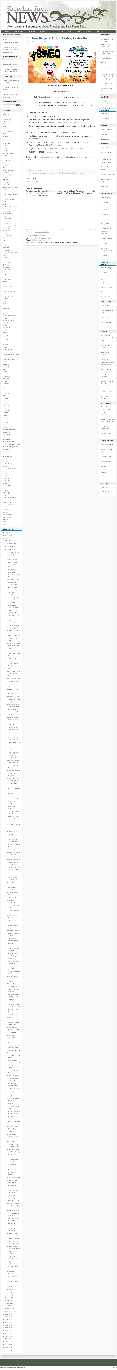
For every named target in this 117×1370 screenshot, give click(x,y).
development (7, 214)
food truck (6, 247)
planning (5, 374)
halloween (6, 277)
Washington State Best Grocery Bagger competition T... (13, 1129)
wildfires (5, 519)
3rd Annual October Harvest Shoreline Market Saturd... (13, 1022)
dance (5, 209)
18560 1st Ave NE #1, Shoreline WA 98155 (65, 122)
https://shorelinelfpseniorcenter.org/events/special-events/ (62, 149)
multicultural (6, 340)
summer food (7, 480)
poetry (5, 381)
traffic (4, 500)
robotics (5, 422)
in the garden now (8, 306)
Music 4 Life (104, 219)
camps (5, 155)
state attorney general (9, 468)
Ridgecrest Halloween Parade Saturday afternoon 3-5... (13, 1101)
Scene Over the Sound (13, 1177)
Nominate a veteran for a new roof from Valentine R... (13, 638)
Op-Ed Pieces (105, 139)
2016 (7, 1331)
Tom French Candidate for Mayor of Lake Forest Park (13, 1190)
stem (4, 471)
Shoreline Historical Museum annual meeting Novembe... (13, 1236)
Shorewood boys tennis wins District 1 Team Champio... (14, 699)
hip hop (5, 281)
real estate (6, 405)
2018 (7, 1325)
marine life (6, 330)
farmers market (7, 235)
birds (4, 141)
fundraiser (45, 173)
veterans (5, 509)
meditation (6, 332)
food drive (6, 245)
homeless (6, 294)
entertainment (7, 228)
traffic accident (7, 502)
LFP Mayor (6, 121)
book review (6, 146)
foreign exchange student (10, 252)
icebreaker (6, 303)
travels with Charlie (9, 505)
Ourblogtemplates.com (19, 1367)
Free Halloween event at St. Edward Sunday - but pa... (13, 826)
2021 (7, 1317)
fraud (4, 255)
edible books (7, 218)
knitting (5, 318)
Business (32, 31)
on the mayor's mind (9, 359)
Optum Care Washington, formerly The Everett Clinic (107, 362)
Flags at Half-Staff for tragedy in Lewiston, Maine (13, 971)
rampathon (6, 403)
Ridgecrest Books (106, 287)
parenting (6, 366)
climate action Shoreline (10, 187)
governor (5, 272)
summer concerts (8, 478)
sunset (5, 483)
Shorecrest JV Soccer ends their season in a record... (13, 933)
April (8, 1303)
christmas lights (7, 175)
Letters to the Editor (107, 129)
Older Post (92, 229)
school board (7, 434)
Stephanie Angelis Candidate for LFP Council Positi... (13, 1030)
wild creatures (7, 517)
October (9, 549)
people (5, 371)
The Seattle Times (106, 466)
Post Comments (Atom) (42, 232)
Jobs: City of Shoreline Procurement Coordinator (13, 847)
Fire (69, 31)
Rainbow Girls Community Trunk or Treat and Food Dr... (13, 1198)
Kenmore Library (106, 268)
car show (6, 163)
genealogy (6, 267)
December (10, 544)
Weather (99, 31)
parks (4, 369)
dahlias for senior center (10, 206)
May (8, 1300)
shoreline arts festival (9, 442)
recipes (5, 408)
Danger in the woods (13, 750)
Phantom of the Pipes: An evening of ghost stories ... (13, 1055)
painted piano (7, 364)
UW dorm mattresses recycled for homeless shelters (13, 963)
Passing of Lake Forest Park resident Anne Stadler (13, 673)
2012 (7, 1341)
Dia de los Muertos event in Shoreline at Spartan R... (13, 788)
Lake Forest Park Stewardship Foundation (106, 231)
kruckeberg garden (8, 320)
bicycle (5, 138)
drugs (5, 216)
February (10, 1308)
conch (5, 197)
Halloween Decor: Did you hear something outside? (13, 1284)
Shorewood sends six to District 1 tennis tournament (13, 1213)
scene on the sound (9, 430)
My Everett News (106, 461)
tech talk (5, 490)
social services (7, 459)
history (5, 284)
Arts (52, 31)
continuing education (9, 199)
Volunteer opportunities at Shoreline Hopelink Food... (13, 1093)
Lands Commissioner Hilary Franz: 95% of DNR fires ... (13, 948)
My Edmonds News (107, 444)
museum (5, 345)
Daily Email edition (33, 242)
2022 (7, 1314)
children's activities (8, 170)
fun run (5, 257)
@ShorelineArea (38, 240)
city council (6, 180)
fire (4, 240)
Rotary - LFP (105, 224)
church (5, 177)
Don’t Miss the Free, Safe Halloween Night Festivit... (13, 918)
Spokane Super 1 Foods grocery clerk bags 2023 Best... (13, 895)
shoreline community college (11, 444)
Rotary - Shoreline (106, 238)
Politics (42, 31)
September (10, 1289)
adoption (5, 126)
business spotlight (8, 153)
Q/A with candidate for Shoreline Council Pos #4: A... (13, 819)
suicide (5, 476)
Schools (88, 31)
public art (6, 398)
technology (6, 493)
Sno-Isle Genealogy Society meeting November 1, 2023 (13, 719)
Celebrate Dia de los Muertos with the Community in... (13, 781)
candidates (6, 160)
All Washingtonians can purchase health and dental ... (14, 646)
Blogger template (3, 1367)
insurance (6, 308)
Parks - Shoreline (106, 322)
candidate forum (8, 158)
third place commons (9, 497)
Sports (78, 31)
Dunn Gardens (7, 119)
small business (7, 456)
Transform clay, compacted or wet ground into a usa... (13, 605)
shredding (6, 451)
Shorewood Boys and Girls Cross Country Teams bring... (13, 1152)
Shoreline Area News (42, 238)
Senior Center (7, 124)
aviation (5, 136)
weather (5, 512)
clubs (4, 189)
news (4, 352)
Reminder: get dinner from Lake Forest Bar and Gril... (13, 1183)
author (5, 133)
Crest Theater (105, 147)
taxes (4, 488)
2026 (7, 533)
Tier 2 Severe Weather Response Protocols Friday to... (13, 997)
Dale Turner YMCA (106, 214)
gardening (6, 265)
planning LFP (7, 376)
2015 (7, 1333)
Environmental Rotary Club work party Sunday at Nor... (13, 877)
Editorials (104, 134)
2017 (7, 1328)
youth (4, 524)
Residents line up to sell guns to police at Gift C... (13, 1121)
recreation (6, 410)
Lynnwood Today (106, 456)
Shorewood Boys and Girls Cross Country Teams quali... (13, 707)
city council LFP (8, 182)
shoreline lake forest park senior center (71, 173)
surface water (7, 485)
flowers (5, 243)
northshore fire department (11, 354)
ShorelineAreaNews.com (35, 236)
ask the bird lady (8, 131)
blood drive (6, 143)
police (5, 386)
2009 (7, 1350)
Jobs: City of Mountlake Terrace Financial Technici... (14, 1114)
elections (5, 223)
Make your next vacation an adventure (11, 1172)
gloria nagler (6, 269)
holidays (5, 289)
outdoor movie (7, 362)
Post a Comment (32, 181)
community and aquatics (10, 194)
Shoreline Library (106, 292)
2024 (7, 538)
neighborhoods (7, 349)
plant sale (6, 379)
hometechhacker (8, 296)
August (9, 1292)
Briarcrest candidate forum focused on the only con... (13, 1078)
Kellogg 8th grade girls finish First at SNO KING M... (13, 979)
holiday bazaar (7, 286)
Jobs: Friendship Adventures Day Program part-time (13, 1086)
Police (61, 31)
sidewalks (6, 454)
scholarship (6, 432)
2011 (7, 1344)
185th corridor (7, 114)
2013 (7, 1339)
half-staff (5, 274)
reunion (5, 417)
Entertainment (18, 31)
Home (7, 31)
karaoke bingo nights (9, 315)
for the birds (6, 250)
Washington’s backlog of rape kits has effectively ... (13, 554)
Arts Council (104, 202)
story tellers (6, 473)
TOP (116, 1367)
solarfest (5, 461)
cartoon (5, 165)
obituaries (6, 357)
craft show (6, 201)
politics (5, 388)
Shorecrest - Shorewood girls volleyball (12, 1159)
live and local (7, 328)
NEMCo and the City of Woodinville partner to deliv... (13, 956)
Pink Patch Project (12, 984)
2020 (7, 1319)
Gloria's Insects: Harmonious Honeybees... (11, 1228)
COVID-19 (6, 117)
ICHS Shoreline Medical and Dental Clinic (107, 338)
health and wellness (9, 279)
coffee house (7, 192)
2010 (7, 1347)
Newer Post (29, 229)
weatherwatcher (8, 514)
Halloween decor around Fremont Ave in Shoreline (13, 989)
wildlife (5, 522)
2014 (7, 1336)
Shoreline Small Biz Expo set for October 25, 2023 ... (14, 1249)
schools (5, 437)
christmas (6, 172)
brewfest (5, 148)
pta (4, 395)
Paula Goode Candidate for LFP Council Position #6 (13, 1004)
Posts (104, 487)
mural (5, 342)
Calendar (104, 114)
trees (4, 507)
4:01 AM (42, 170)
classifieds (6, 184)
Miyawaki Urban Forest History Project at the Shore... (13, 745)
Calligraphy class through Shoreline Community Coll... (13, 625)
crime (4, 204)
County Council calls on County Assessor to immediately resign (107, 76)
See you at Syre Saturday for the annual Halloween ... (13, 1136)
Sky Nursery (104, 327)
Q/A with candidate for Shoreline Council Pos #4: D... (13, 811)
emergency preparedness (10, 226)
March (9, 1306)
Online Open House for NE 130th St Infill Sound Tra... (13, 1221)
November (10, 546)
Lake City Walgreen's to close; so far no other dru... (13, 1266)
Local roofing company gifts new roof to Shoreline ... (13, 1205)
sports (5, 466)
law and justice (7, 323)
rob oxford (6, 420)
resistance (6, 415)
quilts (4, 400)
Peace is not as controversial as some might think (12, 737)
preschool (6, 393)
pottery (5, 391)
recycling (5, 412)
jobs (4, 313)
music (5, 347)
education (6, 221)
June (8, 1297)
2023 (7, 541)
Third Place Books (106, 297)
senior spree (6, 439)
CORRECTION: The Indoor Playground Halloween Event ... (13, 1048)
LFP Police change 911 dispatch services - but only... (13, 941)
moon (5, 337)
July (8, 1295)
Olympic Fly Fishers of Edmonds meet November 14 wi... (13, 612)
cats (4, 167)
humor (5, 301)
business (5, 150)
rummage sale (7, 427)
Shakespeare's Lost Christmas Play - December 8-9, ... (13, 691)
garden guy (6, 262)
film (4, 238)
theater (5, 495)
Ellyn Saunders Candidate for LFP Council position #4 (13, 1144)
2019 (7, 1322)
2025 (7, 535)
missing (5, 335)
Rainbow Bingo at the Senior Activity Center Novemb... (13, 755)
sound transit (7, 463)
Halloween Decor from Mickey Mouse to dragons (13, 925)
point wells (6, 383)
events (5, 233)
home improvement (9, 291)
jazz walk (6, 311)
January (9, 1311)
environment (6, 231)
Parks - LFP (104, 317)
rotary (5, 425)
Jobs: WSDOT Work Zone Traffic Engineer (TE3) (13, 1012)
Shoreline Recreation (107, 174)
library (5, 325)
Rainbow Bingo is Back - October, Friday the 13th (60, 38)
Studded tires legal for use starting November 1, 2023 (13, 773)
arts (4, 129)
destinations (6, 211)
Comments (106, 491)
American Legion (106, 197)
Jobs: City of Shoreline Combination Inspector (13, 854)
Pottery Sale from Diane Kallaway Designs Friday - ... (13, 839)
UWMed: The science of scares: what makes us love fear (13, 582)
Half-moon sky (11, 1017)
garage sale (6, 260)
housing (5, 298)
